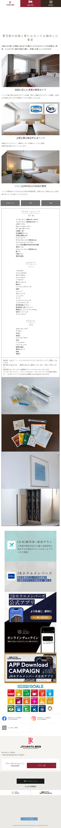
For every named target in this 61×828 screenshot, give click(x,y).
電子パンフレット (30, 781)
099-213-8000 (15, 766)
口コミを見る (29, 819)
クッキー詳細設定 (30, 786)
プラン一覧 (41, 765)
